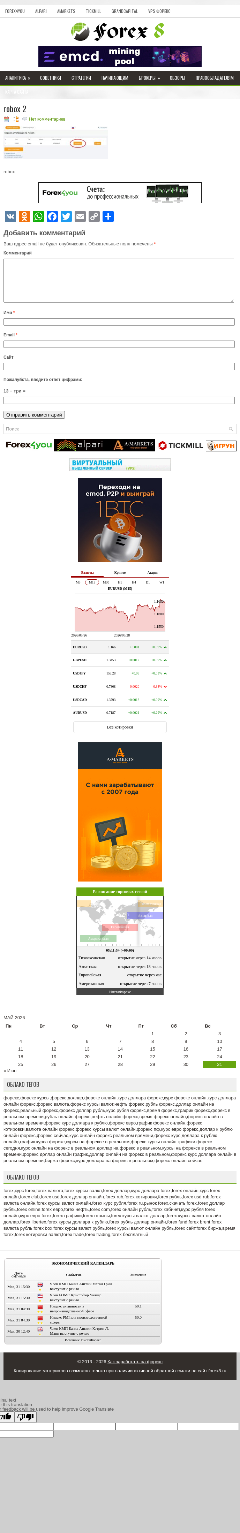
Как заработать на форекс (135, 1370)
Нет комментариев (47, 119)
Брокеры (152, 76)
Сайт (8, 365)
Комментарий (17, 253)
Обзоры (177, 77)
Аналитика (20, 76)
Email (10, 343)
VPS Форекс (159, 11)
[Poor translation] (25, 1425)
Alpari (41, 11)
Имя (9, 321)
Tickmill (93, 11)
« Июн (9, 1079)
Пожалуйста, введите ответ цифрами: (42, 388)
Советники (50, 77)
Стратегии (81, 77)
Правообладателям (215, 77)
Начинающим (115, 77)
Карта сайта (16, 91)
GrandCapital (125, 11)
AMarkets (66, 11)
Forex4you (15, 11)
